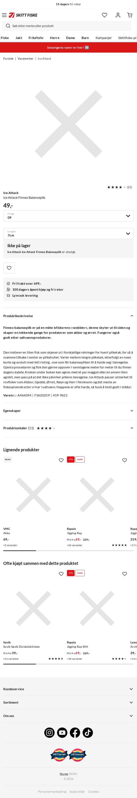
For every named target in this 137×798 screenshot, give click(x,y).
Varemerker (26, 58)
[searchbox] (70, 25)
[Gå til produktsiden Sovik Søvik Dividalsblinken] (33, 608)
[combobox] (66, 26)
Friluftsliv (36, 38)
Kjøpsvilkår (77, 791)
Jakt (19, 38)
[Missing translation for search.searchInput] (6, 26)
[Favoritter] (104, 15)
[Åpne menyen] (4, 15)
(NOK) (68, 774)
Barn (85, 38)
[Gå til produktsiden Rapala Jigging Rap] (97, 495)
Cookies (93, 791)
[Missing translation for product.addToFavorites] (9, 268)
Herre (55, 38)
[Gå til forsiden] (23, 15)
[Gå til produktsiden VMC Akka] (33, 495)
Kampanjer (104, 38)
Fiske (5, 38)
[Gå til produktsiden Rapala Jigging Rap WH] (97, 608)
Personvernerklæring (52, 791)
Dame (70, 38)
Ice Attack (44, 58)
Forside (8, 58)
